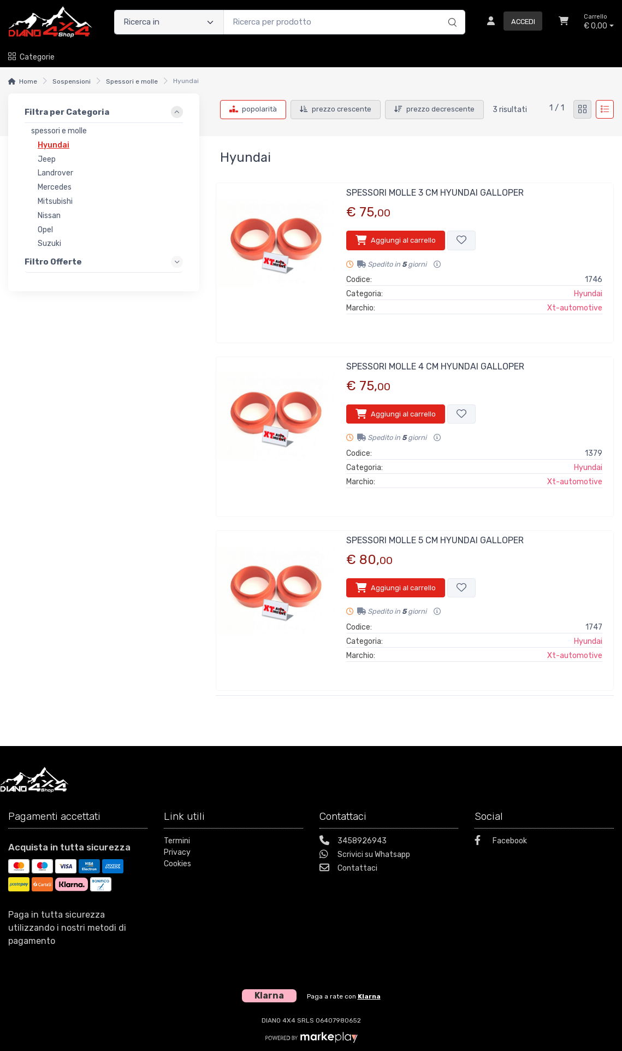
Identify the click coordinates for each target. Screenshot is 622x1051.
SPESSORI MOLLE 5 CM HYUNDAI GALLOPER (435, 540)
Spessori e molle (132, 81)
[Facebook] (544, 842)
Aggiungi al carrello (396, 240)
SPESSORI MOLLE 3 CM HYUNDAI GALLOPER (435, 192)
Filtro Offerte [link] (53, 262)
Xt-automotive (574, 308)
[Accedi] (510, 22)
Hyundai (588, 293)
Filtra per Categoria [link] (67, 112)
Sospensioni (71, 81)
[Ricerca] (451, 10)
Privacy (177, 852)
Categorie (31, 57)
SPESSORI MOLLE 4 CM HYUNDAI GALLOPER (435, 366)
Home (28, 81)
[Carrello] (563, 22)
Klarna (369, 996)
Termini (177, 841)
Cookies (177, 863)
